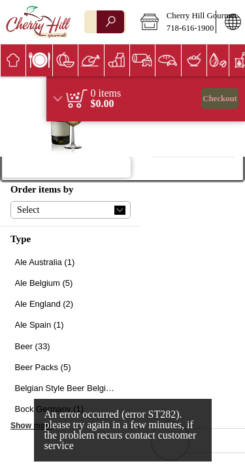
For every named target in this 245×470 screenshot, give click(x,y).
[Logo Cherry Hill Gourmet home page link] (38, 22)
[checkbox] (70, 262)
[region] (145, 98)
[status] (106, 93)
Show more (31, 425)
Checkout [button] (220, 98)
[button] (174, 22)
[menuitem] (12, 60)
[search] (110, 21)
